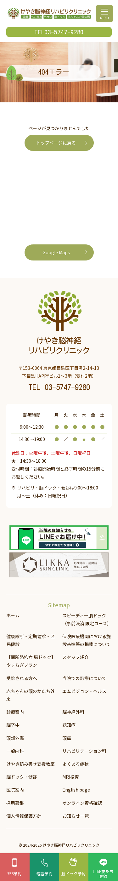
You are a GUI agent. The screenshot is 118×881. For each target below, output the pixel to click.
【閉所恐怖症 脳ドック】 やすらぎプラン (31, 661)
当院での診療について (84, 678)
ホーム (13, 615)
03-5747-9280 (67, 387)
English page (76, 789)
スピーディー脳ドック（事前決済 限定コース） (86, 619)
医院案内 (15, 789)
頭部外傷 (15, 738)
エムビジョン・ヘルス (84, 691)
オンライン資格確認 (82, 802)
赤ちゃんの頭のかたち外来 (30, 695)
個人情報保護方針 (24, 815)
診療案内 (15, 711)
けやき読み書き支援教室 (30, 763)
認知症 (69, 725)
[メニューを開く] (104, 13)
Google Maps (56, 252)
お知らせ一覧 (75, 815)
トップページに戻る (56, 143)
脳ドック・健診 (21, 776)
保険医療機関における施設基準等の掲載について (86, 640)
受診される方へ (21, 678)
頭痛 (66, 738)
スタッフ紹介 (75, 657)
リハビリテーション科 (84, 750)
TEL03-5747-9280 (59, 32)
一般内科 (15, 750)
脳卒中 (13, 725)
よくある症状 (75, 763)
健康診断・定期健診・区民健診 (30, 640)
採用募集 (15, 802)
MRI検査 (70, 776)
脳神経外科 (73, 711)
